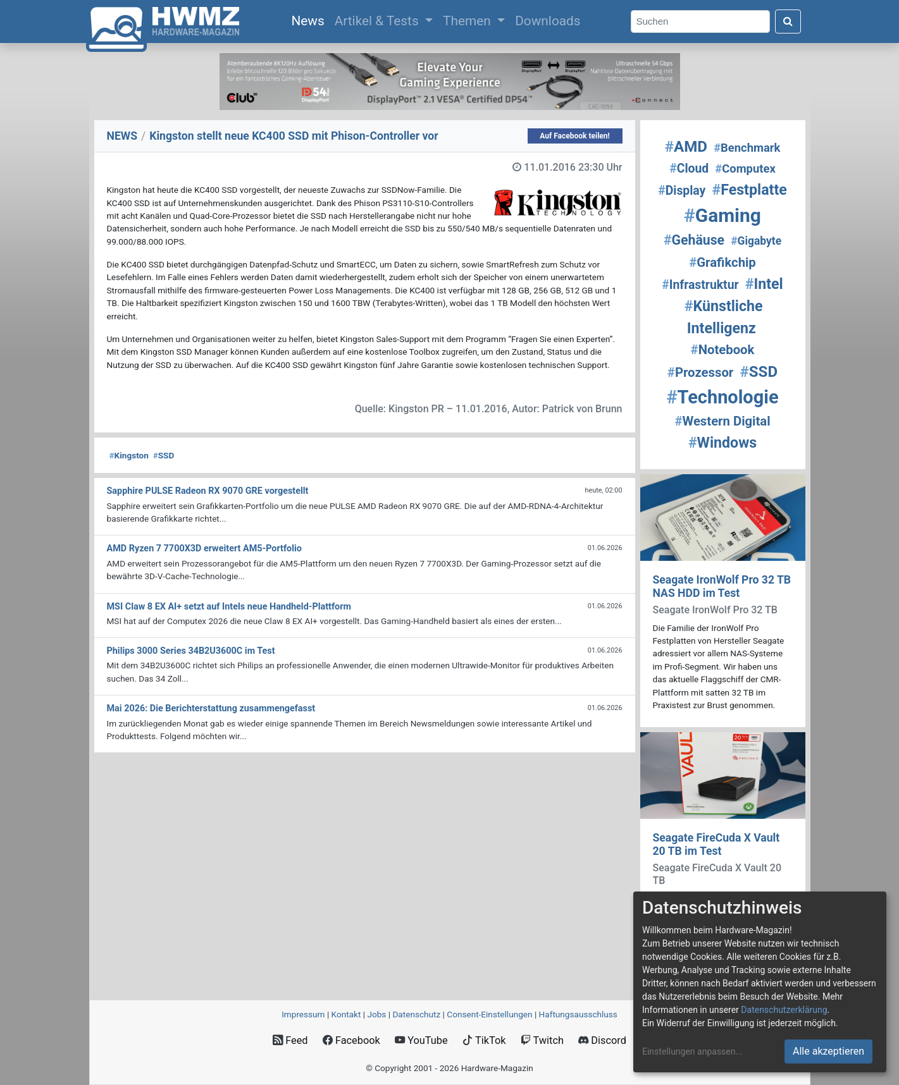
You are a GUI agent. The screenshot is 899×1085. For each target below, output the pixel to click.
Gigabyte (756, 241)
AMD (686, 147)
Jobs (376, 1014)
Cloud (689, 168)
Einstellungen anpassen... (692, 1051)
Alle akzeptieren (828, 1051)
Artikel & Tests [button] (378, 20)
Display (681, 190)
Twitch (542, 1040)
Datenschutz (416, 1014)
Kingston (129, 455)
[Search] (700, 22)
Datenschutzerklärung (784, 1010)
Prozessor (700, 372)
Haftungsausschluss (578, 1014)
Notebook (723, 349)
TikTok (484, 1040)
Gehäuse (694, 240)
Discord (602, 1040)
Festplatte (749, 190)
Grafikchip (722, 262)
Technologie (722, 397)
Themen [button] (468, 20)
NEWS (122, 136)
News (310, 19)
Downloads (547, 20)
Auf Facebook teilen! (575, 136)
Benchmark (747, 147)
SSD (164, 455)
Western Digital (722, 421)
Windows (722, 442)
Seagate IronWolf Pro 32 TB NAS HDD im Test (722, 586)
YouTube (421, 1040)
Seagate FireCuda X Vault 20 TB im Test (716, 844)
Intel (764, 284)
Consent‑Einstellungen (489, 1014)
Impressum (303, 1014)
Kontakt (346, 1014)
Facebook (351, 1040)
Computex (745, 168)
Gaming (722, 215)
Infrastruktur (700, 285)
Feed (290, 1040)
